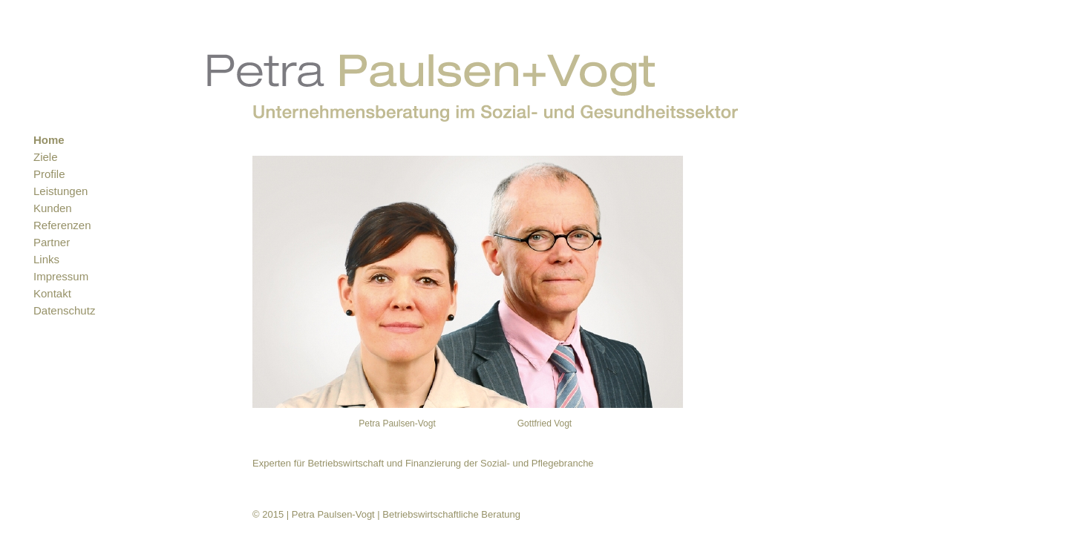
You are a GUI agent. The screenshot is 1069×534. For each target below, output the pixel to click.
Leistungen (60, 191)
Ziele (45, 157)
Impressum (60, 276)
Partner (51, 242)
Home (49, 140)
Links (46, 259)
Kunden (52, 208)
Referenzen (62, 225)
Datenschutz (64, 310)
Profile (49, 174)
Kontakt (52, 293)
